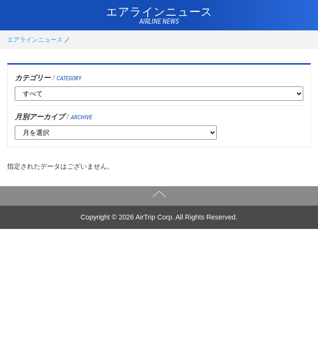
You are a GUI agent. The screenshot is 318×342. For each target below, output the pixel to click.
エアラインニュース (35, 39)
